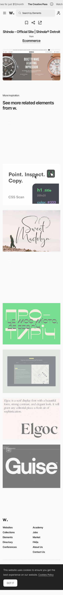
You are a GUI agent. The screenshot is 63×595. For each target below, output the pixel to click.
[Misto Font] (31, 323)
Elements (8, 537)
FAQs (35, 542)
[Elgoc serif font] (31, 418)
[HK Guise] (31, 466)
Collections (9, 532)
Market (36, 537)
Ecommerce (31, 40)
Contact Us (39, 551)
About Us (38, 547)
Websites (8, 527)
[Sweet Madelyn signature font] (31, 231)
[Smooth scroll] (31, 138)
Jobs (35, 532)
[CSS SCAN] (31, 184)
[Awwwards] (11, 13)
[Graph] (31, 277)
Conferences (10, 547)
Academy (38, 527)
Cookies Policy (46, 575)
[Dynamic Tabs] (31, 371)
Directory (8, 542)
